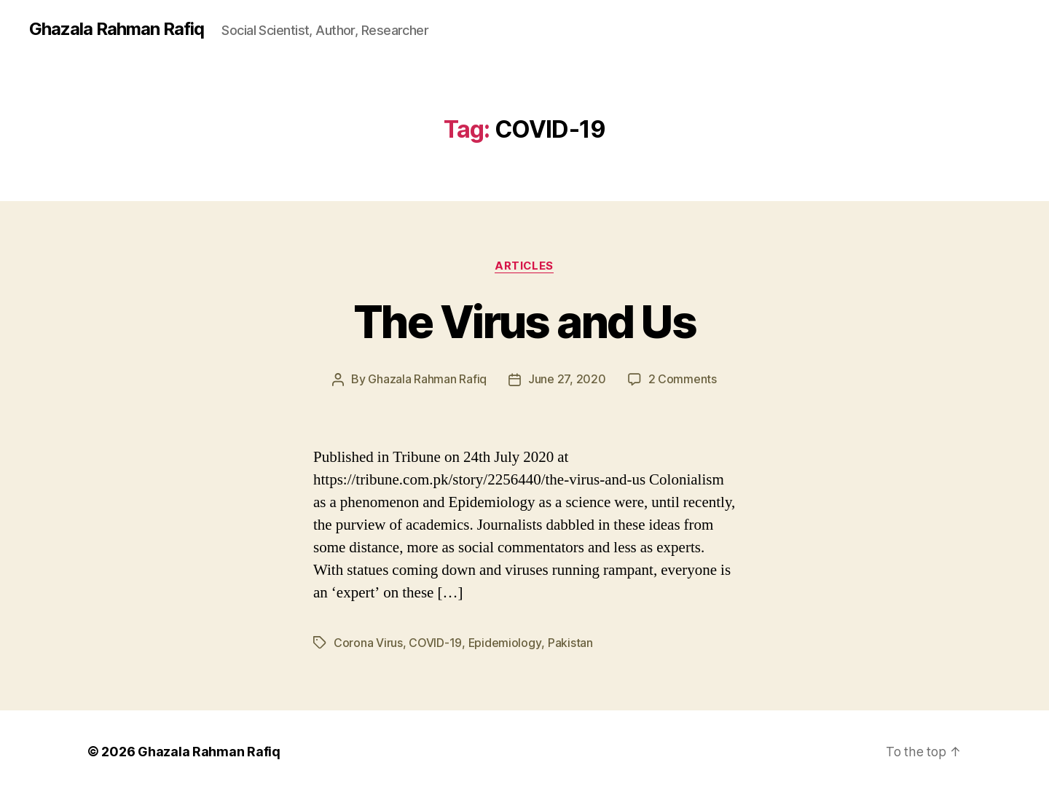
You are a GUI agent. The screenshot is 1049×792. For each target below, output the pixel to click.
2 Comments (682, 379)
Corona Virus (368, 642)
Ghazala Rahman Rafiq (116, 29)
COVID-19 (435, 642)
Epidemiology (505, 642)
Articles (524, 266)
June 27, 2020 (567, 379)
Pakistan (570, 642)
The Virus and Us (524, 322)
